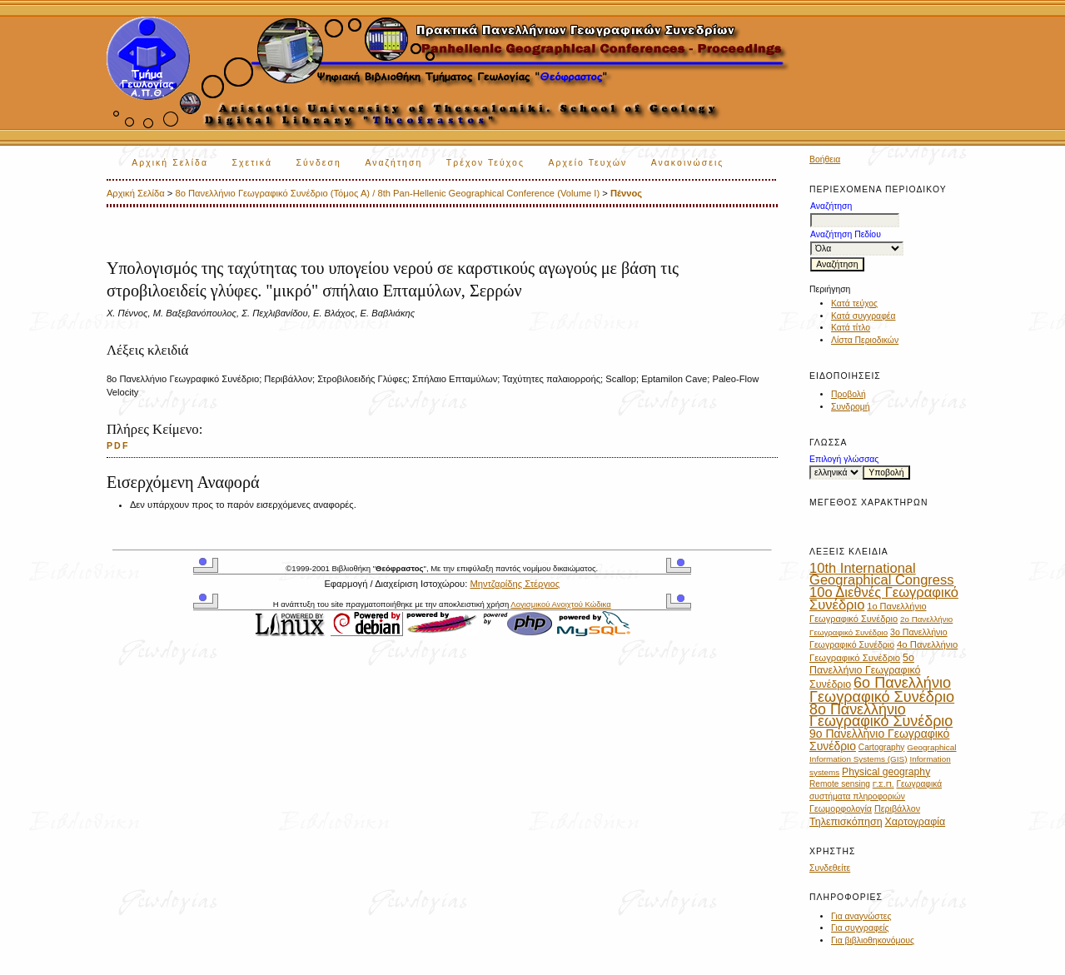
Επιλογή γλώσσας (843, 459)
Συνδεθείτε (829, 868)
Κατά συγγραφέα (863, 316)
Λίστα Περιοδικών (864, 340)
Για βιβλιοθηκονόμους (872, 940)
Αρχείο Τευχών (587, 162)
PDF (118, 445)
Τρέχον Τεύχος (485, 162)
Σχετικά (251, 162)
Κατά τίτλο (850, 327)
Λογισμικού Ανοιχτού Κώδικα (560, 604)
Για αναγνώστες (861, 916)
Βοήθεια (824, 159)
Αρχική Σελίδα (170, 162)
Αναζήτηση (393, 162)
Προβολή (848, 394)
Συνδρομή (850, 406)
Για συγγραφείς (860, 928)
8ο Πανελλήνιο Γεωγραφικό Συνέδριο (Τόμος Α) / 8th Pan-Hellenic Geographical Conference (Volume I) (387, 193)
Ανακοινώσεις (687, 162)
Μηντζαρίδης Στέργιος (515, 584)
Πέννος (626, 193)
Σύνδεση (318, 162)
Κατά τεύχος (854, 303)
